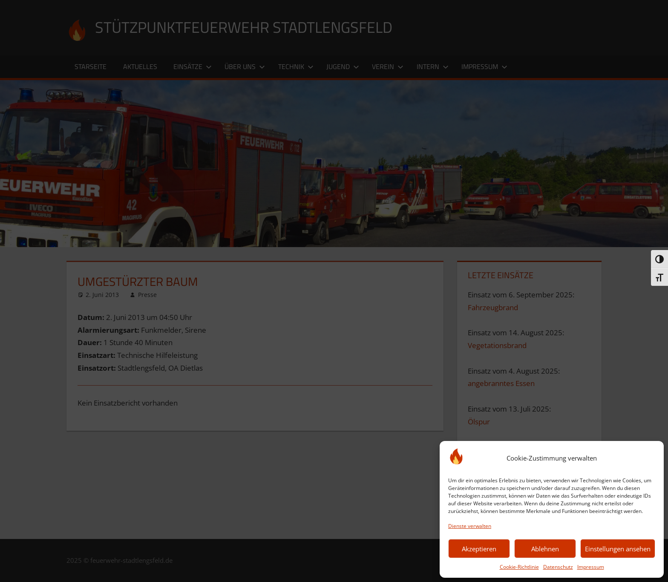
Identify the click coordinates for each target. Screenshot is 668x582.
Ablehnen (545, 549)
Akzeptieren (479, 549)
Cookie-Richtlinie (519, 566)
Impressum (590, 566)
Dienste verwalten (469, 526)
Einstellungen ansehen (618, 549)
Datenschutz (558, 566)
